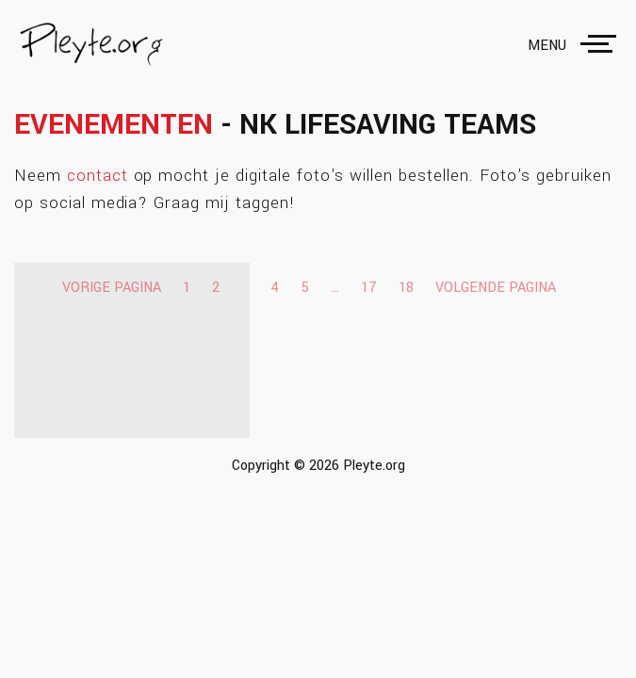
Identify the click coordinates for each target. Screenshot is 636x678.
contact (97, 175)
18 (406, 288)
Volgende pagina (495, 288)
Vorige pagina (111, 288)
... (335, 288)
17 (369, 288)
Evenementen (113, 125)
